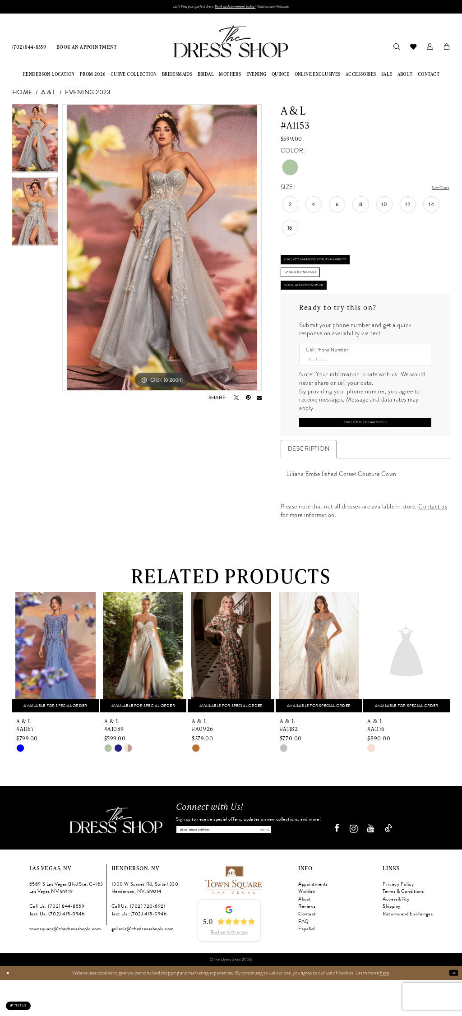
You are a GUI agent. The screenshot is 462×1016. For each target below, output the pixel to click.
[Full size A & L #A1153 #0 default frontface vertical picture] (162, 250)
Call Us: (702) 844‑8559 (57, 943)
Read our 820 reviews (229, 968)
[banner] (231, 44)
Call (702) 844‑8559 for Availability (332, 267)
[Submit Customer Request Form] (365, 452)
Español (306, 965)
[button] (429, 49)
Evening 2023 (87, 95)
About (304, 935)
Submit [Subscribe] (313, 863)
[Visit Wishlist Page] (413, 49)
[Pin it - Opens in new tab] (248, 400)
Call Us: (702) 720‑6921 (138, 943)
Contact (307, 950)
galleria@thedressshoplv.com (142, 965)
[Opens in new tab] (232, 915)
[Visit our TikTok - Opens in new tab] (392, 865)
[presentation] (55, 684)
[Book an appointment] (86, 49)
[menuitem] (29, 49)
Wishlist (306, 928)
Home (22, 95)
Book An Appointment (317, 306)
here (384, 1008)
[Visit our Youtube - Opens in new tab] (374, 865)
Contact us (432, 539)
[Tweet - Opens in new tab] (236, 400)
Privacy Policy (398, 920)
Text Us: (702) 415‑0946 (57, 950)
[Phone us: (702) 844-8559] (29, 49)
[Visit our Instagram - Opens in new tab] (357, 864)
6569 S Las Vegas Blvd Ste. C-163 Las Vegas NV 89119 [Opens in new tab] (66, 924)
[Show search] (396, 49)
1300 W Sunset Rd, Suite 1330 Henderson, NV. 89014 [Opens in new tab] (145, 924)
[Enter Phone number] (362, 385)
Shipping (392, 943)
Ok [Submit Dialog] (451, 1009)
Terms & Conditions (403, 928)
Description (308, 480)
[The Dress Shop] (112, 857)
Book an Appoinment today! (238, 8)
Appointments (313, 920)
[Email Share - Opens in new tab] (259, 400)
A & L (48, 95)
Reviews (307, 943)
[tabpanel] (35, 143)
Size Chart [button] (435, 190)
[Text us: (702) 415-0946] (29, 1000)
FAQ (303, 957)
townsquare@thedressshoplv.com (65, 965)
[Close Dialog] (9, 1009)
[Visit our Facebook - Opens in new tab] (340, 865)
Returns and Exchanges (408, 950)
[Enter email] (248, 863)
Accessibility (396, 935)
